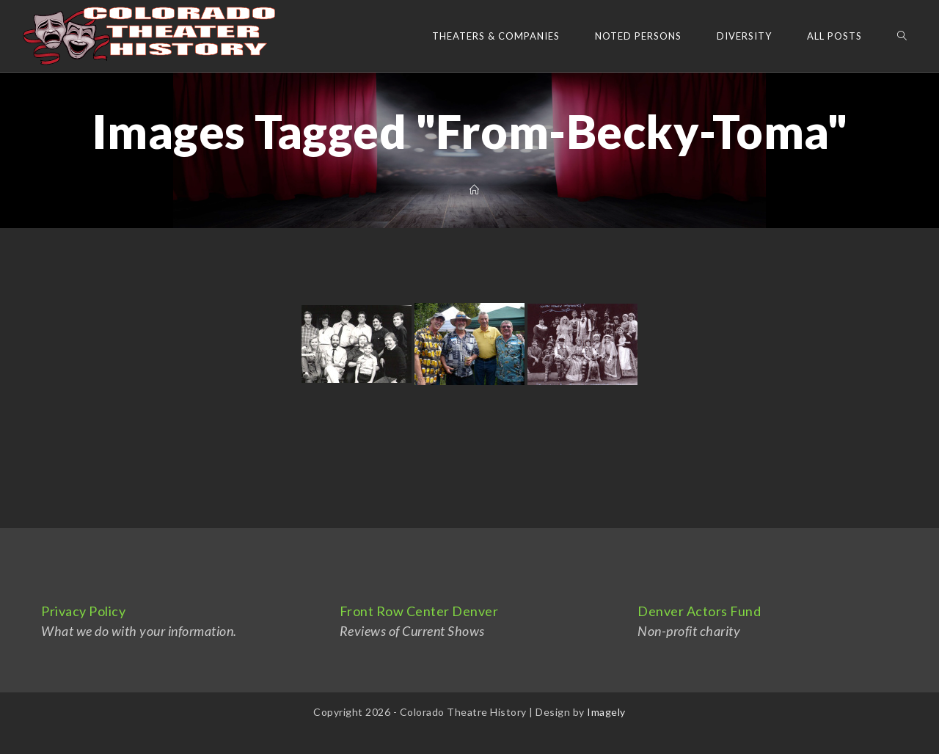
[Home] (475, 190)
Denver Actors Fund (699, 611)
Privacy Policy (83, 611)
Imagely (606, 712)
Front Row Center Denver (419, 611)
